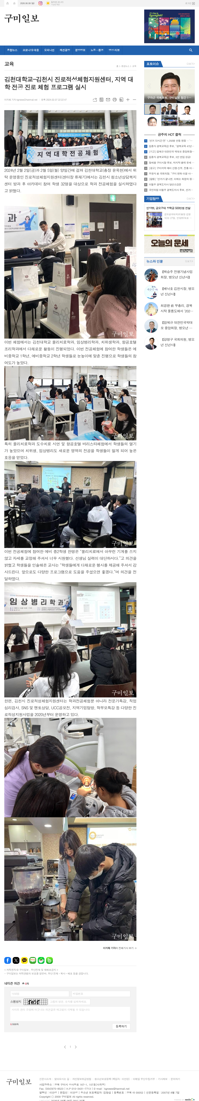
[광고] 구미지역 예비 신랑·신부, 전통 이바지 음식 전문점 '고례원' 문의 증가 (172, 168)
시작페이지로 (7, 3)
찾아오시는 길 (61, 1079)
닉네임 (15, 993)
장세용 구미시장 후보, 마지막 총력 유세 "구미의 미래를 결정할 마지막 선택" (172, 162)
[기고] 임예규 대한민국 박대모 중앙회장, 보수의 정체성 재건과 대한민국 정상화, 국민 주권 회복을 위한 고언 (172, 151)
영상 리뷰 (114, 50)
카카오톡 (24, 960)
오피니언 (49, 50)
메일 (108, 100)
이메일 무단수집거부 (144, 1079)
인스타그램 (40, 3)
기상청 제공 (55, 4)
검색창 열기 (191, 50)
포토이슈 (152, 63)
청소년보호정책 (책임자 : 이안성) (112, 1079)
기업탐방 (152, 198)
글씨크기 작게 (134, 100)
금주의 (169, 134)
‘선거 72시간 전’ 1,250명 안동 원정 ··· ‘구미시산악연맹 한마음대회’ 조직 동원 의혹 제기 (172, 140)
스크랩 (121, 100)
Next (190, 86)
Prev (149, 86)
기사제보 (163, 1079)
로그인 (188, 3)
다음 (75, 1047)
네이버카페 (41, 960)
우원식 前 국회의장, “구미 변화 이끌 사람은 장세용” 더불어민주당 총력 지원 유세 (172, 173)
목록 (101, 100)
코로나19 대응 (31, 50)
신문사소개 (45, 1079)
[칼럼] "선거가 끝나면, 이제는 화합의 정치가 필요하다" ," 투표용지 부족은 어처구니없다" (172, 179)
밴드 (49, 960)
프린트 (115, 100)
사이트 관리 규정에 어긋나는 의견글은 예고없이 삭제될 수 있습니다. (51, 1009)
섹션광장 (65, 50)
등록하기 (121, 1026)
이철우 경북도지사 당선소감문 (165, 184)
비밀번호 (78, 993)
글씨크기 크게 (128, 100)
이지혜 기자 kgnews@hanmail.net (20, 99)
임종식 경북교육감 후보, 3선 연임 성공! (170, 157)
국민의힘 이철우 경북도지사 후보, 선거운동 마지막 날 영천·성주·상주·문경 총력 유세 (172, 190)
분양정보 (80, 50)
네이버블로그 (32, 960)
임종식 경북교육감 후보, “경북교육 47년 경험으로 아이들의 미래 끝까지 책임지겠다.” (172, 146)
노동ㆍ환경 (97, 50)
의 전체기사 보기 (118, 948)
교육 (134, 66)
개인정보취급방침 (81, 1079)
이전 (65, 1047)
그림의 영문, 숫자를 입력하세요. (68, 1001)
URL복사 (95, 100)
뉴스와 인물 (154, 261)
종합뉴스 (12, 50)
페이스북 (7, 960)
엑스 (16, 960)
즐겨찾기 (14, 3)
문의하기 (175, 1079)
